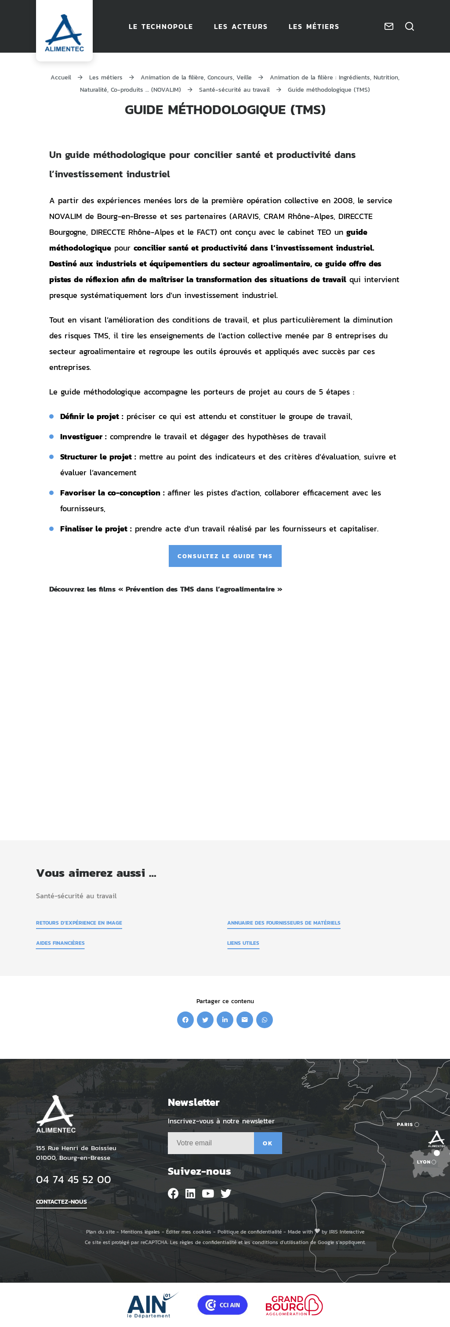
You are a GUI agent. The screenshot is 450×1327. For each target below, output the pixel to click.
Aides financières (60, 943)
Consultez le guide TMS (225, 555)
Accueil (61, 77)
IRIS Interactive (346, 1231)
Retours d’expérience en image (79, 922)
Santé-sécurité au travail (234, 89)
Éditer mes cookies (188, 1231)
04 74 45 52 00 (73, 1179)
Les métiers (106, 77)
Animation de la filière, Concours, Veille (196, 77)
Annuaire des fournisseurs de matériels (284, 922)
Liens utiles (243, 943)
